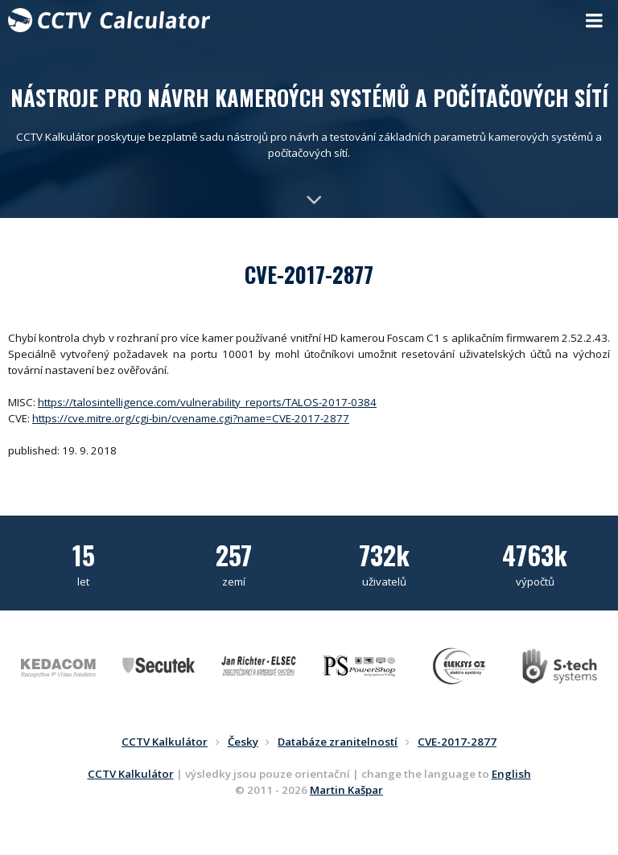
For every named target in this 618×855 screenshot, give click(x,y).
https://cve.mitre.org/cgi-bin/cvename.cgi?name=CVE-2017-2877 (190, 418)
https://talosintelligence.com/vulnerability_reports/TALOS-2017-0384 (207, 402)
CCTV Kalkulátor (131, 774)
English (511, 774)
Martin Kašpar (346, 790)
